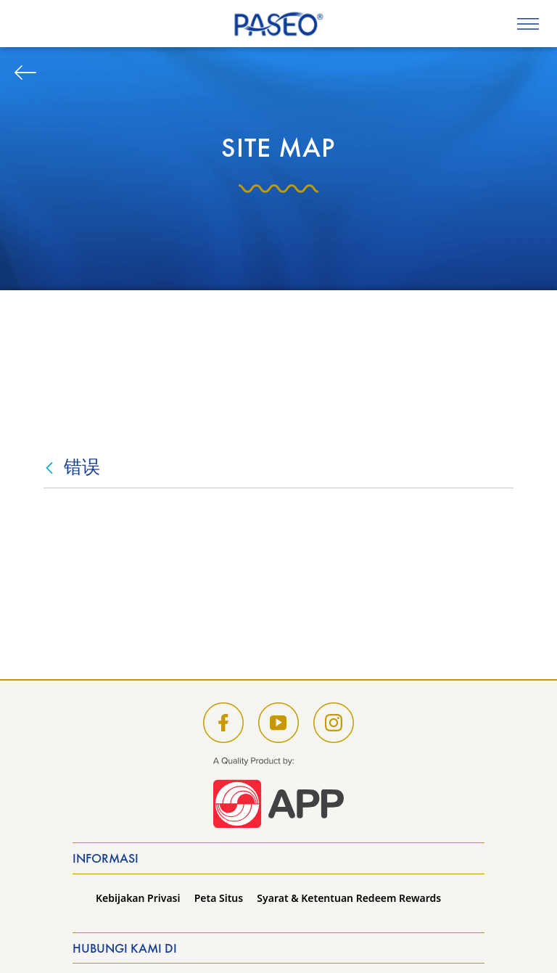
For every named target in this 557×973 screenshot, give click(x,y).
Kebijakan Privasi (138, 898)
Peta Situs (219, 898)
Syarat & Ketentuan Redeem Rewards (349, 898)
